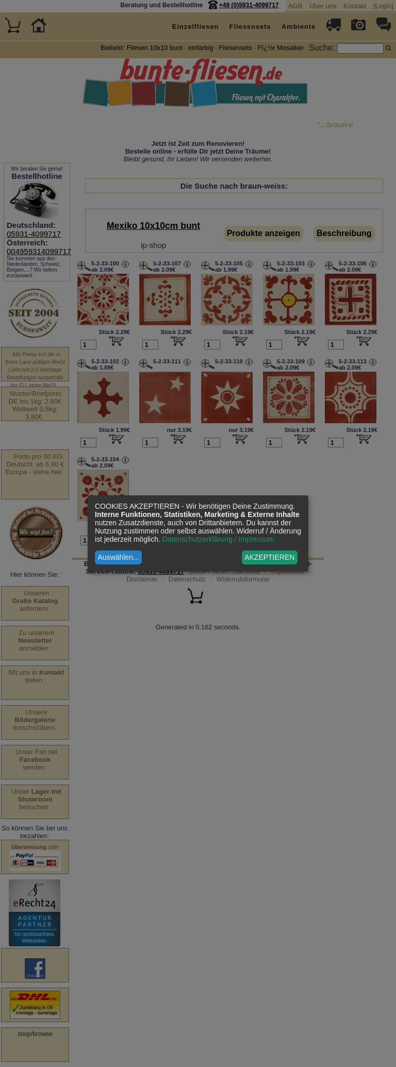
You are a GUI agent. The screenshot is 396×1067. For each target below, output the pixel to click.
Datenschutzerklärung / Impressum (218, 539)
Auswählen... (118, 557)
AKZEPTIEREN (269, 557)
